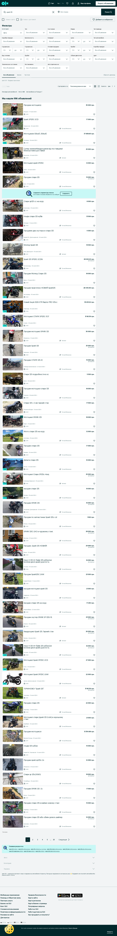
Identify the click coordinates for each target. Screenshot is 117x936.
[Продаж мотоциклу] (54, 104)
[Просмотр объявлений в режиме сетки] (99, 86)
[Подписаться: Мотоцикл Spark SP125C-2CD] (90, 669)
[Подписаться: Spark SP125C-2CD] (90, 129)
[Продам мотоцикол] (54, 731)
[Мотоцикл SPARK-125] (55, 417)
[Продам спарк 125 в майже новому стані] (55, 802)
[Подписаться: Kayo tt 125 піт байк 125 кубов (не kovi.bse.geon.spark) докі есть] (90, 569)
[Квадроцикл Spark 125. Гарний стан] (51, 632)
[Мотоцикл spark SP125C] (55, 162)
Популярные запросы (36, 906)
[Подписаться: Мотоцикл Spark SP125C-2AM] (90, 684)
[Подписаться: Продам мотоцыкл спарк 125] (90, 398)
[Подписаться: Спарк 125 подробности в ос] (90, 384)
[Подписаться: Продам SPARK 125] (90, 512)
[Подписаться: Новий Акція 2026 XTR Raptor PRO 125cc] (90, 311)
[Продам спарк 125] (51, 178)
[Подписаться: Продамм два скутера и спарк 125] (90, 240)
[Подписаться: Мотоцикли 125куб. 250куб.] (90, 143)
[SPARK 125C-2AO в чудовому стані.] (51, 532)
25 (54, 840)
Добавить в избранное (103, 19)
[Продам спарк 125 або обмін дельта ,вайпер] (51, 818)
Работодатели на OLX (36, 912)
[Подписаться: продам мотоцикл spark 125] (90, 598)
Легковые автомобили (9, 92)
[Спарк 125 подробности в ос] (55, 374)
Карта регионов (34, 901)
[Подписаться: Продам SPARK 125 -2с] (90, 798)
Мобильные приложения (9, 895)
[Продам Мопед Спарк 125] (55, 273)
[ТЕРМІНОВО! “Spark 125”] (51, 689)
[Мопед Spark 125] (55, 244)
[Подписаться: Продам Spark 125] (90, 355)
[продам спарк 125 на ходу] (55, 602)
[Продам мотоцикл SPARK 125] (54, 331)
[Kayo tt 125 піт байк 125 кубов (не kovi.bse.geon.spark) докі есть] (51, 560)
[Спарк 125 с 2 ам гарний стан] (55, 402)
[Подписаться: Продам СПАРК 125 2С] (90, 369)
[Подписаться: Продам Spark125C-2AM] (90, 584)
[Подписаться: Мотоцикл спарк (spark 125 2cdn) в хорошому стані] (90, 727)
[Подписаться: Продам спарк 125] (90, 187)
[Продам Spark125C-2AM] (54, 574)
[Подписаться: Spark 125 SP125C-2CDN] (90, 269)
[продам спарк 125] (55, 488)
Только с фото (10, 19)
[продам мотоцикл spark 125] (55, 588)
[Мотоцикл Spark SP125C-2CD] (54, 659)
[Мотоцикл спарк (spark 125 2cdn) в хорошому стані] (55, 718)
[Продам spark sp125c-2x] (54, 759)
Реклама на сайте (7, 915)
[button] (53, 12)
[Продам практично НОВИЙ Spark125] (53, 287)
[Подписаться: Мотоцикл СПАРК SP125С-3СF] (90, 326)
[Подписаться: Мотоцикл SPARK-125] (90, 426)
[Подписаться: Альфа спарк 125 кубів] (90, 226)
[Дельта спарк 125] (55, 459)
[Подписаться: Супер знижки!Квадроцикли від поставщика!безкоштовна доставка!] (90, 158)
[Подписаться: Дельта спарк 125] (90, 469)
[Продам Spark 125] (51, 346)
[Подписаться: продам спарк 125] (90, 498)
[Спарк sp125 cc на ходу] (55, 201)
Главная (4, 86)
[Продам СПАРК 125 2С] (51, 360)
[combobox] (29, 12)
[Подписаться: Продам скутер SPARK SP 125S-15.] (90, 627)
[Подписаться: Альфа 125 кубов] (90, 755)
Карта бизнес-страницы (37, 903)
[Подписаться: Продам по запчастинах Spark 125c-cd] (90, 526)
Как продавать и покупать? (39, 915)
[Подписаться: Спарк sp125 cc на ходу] (90, 211)
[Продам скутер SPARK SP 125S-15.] (51, 617)
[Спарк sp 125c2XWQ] (51, 775)
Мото (22, 92)
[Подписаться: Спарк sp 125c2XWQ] (90, 784)
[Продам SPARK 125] (51, 503)
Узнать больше (72, 928)
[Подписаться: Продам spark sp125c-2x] (90, 769)
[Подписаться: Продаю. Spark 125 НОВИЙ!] (90, 555)
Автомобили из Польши (34, 92)
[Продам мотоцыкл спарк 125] (55, 388)
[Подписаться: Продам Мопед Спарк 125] (90, 283)
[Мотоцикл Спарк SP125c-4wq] (51, 475)
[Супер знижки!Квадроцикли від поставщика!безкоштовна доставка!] (54, 149)
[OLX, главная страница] (5, 3)
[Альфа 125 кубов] (55, 745)
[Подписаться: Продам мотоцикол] (90, 741)
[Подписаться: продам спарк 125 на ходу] (90, 612)
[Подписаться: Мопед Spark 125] (90, 254)
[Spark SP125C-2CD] (55, 119)
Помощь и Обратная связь (10, 898)
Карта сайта (33, 898)
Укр (58, 3)
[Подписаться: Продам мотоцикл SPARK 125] (90, 341)
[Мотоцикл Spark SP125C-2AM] (54, 674)
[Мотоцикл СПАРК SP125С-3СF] (54, 316)
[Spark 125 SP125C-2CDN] (50, 260)
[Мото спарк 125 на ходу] (55, 431)
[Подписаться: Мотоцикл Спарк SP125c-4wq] (90, 484)
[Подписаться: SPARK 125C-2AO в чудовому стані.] (90, 541)
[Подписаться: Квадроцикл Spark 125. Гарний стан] (90, 641)
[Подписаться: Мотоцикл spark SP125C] (90, 172)
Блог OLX (3, 906)
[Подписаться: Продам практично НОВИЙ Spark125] (90, 297)
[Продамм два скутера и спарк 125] (55, 230)
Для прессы (4, 918)
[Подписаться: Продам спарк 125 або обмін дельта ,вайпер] (90, 827)
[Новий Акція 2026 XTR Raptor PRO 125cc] (54, 301)
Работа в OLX (33, 909)
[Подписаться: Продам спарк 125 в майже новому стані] (90, 812)
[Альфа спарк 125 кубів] (55, 216)
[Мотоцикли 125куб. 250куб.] (53, 133)
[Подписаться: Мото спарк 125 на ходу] (90, 441)
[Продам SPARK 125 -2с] (55, 788)
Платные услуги (6, 901)
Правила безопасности (37, 895)
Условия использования (9, 909)
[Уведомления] (73, 3)
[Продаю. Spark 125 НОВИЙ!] (51, 546)
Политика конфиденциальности (12, 912)
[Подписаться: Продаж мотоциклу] (90, 114)
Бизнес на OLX (5, 903)
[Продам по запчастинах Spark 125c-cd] (55, 517)
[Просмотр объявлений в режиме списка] (95, 86)
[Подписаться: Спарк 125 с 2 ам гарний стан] (90, 412)
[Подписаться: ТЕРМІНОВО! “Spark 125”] (90, 698)
